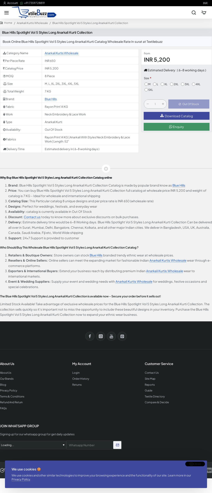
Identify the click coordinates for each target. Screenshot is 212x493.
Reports (150, 384)
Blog (3, 384)
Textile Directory (155, 396)
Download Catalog (176, 116)
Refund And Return (11, 402)
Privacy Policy (21, 479)
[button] (188, 104)
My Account (81, 364)
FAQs (3, 408)
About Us (5, 372)
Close (197, 463)
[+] (162, 104)
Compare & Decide (157, 402)
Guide (149, 390)
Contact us (32, 217)
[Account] (10, 3)
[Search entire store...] (194, 12)
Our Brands (7, 378)
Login (76, 372)
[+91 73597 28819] (32, 3)
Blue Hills (51, 99)
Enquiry (176, 127)
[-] (147, 104)
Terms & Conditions (12, 396)
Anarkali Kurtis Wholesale (32, 23)
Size (146, 78)
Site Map (150, 378)
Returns (77, 384)
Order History (80, 378)
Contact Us (152, 372)
